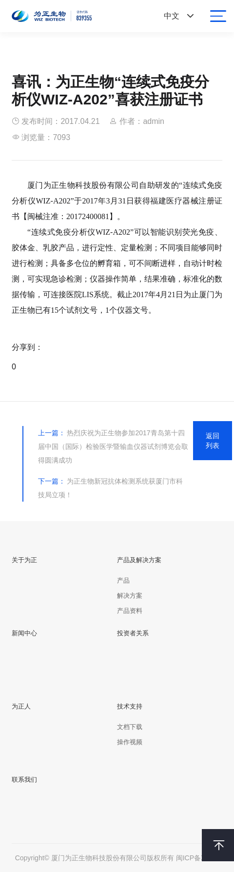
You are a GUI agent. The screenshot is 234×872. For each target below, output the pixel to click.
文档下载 (129, 726)
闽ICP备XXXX (197, 858)
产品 (123, 580)
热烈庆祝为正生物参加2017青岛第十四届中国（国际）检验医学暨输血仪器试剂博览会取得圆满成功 (113, 446)
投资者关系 (133, 633)
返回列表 (212, 440)
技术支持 (129, 706)
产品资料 (129, 610)
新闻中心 (24, 633)
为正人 (21, 706)
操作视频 (129, 742)
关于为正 (24, 560)
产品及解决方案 (139, 560)
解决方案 (129, 595)
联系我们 (24, 779)
